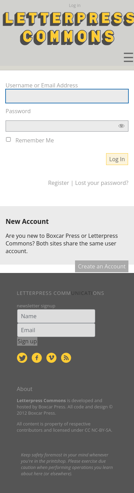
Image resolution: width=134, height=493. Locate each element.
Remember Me (34, 140)
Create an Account (102, 266)
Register (58, 183)
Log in (75, 5)
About (24, 389)
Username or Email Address (42, 85)
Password (18, 111)
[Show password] (121, 127)
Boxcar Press (63, 236)
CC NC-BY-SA (98, 430)
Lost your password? (101, 183)
